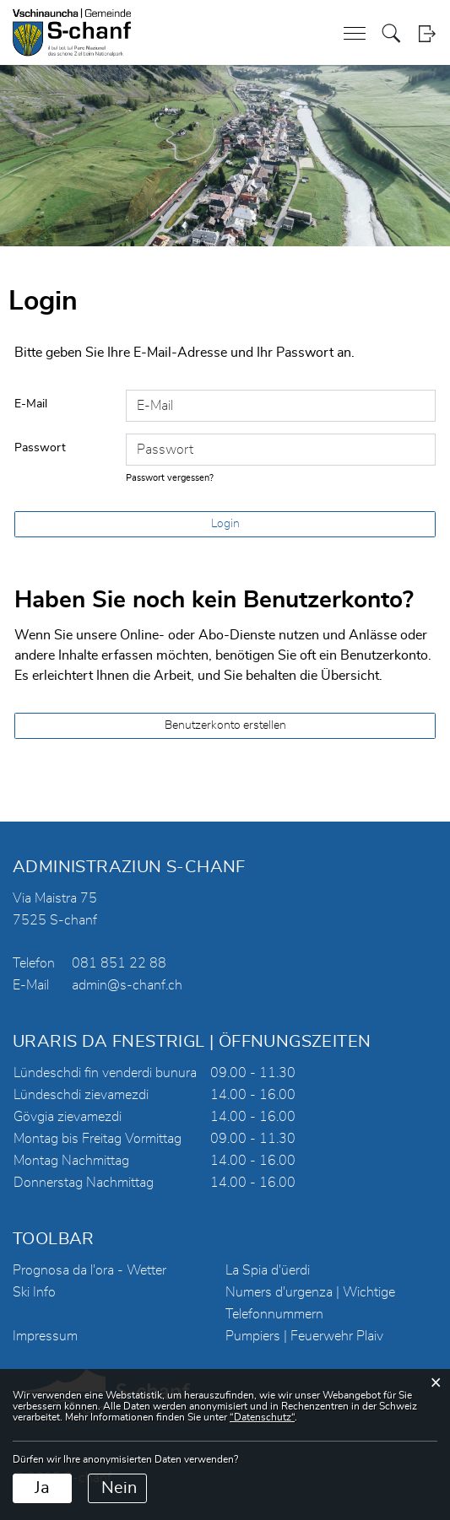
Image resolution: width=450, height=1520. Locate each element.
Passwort (40, 448)
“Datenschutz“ (262, 1417)
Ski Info (34, 1292)
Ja (42, 1488)
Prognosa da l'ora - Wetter (89, 1270)
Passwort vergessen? (170, 477)
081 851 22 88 (119, 963)
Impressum (45, 1336)
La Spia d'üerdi (267, 1270)
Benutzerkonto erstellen (225, 725)
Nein (119, 1488)
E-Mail (30, 404)
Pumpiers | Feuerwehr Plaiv (304, 1336)
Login (426, 33)
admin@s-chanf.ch (127, 985)
